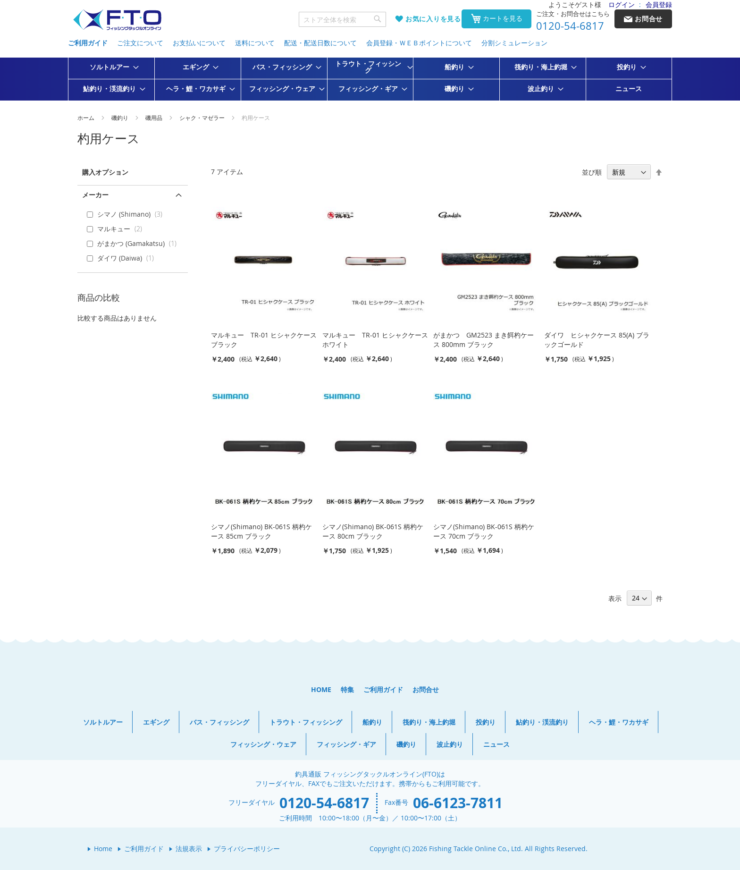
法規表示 (189, 848)
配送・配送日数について (320, 42)
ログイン (621, 4)
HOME (321, 689)
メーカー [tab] (95, 194)
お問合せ (425, 689)
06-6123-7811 (458, 802)
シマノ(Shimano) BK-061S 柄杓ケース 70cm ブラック (483, 531)
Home (103, 848)
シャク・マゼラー (202, 117)
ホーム (86, 117)
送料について (255, 42)
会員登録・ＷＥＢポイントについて (419, 42)
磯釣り (120, 117)
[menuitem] (111, 67)
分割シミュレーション (514, 42)
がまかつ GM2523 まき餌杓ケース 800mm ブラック (483, 339)
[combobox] (343, 19)
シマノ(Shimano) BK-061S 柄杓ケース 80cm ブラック (372, 531)
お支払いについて (199, 42)
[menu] (370, 79)
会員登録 (659, 4)
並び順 (592, 172)
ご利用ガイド (88, 42)
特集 (347, 689)
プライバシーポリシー (247, 848)
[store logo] (117, 20)
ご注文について (140, 42)
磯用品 (154, 117)
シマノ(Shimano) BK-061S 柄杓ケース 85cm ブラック (261, 531)
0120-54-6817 (570, 26)
